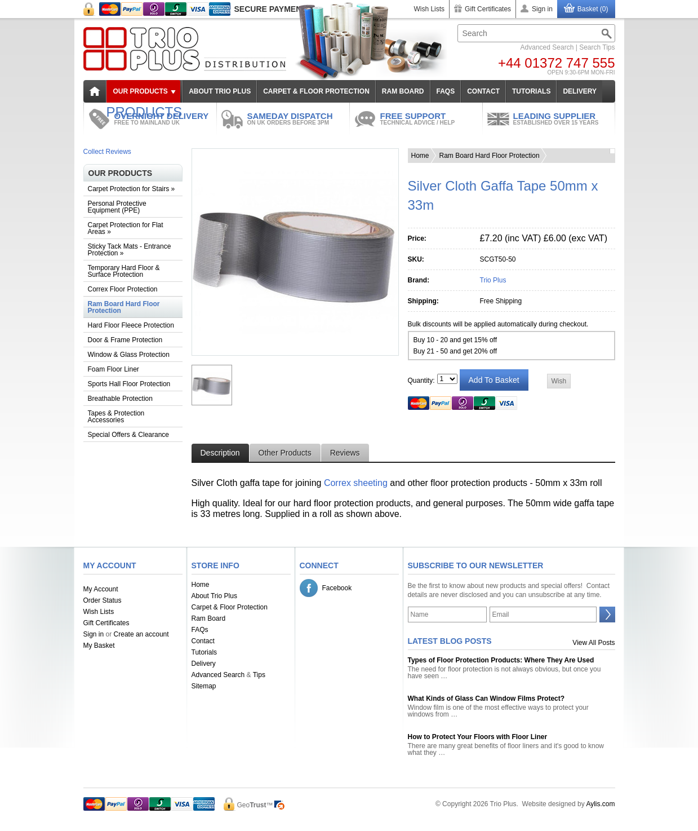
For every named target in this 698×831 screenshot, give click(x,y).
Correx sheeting (356, 483)
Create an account (141, 634)
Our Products (140, 91)
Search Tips (597, 47)
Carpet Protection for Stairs (131, 189)
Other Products (285, 452)
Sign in (542, 9)
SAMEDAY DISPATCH (298, 118)
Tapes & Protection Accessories (116, 416)
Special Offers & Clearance (129, 435)
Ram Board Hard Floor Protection (124, 307)
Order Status (102, 600)
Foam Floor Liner (113, 369)
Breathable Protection (120, 399)
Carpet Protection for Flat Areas (125, 228)
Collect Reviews (107, 152)
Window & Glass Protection (129, 355)
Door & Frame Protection (125, 340)
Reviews (345, 452)
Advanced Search (547, 47)
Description (220, 452)
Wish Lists (429, 9)
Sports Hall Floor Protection (129, 384)
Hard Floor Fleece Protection (131, 325)
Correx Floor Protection (123, 289)
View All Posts (593, 643)
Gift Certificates (488, 9)
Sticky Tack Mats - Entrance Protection (129, 249)
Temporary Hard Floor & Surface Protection (124, 271)
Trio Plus (493, 280)
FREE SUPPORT (431, 118)
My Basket (99, 645)
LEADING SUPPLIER (564, 118)
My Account (100, 589)
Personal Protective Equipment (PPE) (117, 207)
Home (420, 156)
